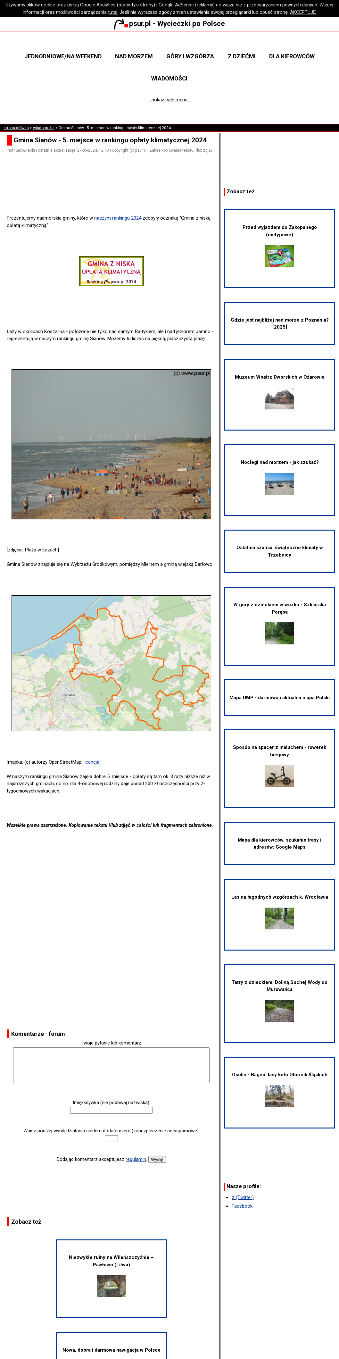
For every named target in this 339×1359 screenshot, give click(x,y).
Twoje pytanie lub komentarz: (111, 1043)
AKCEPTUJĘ (303, 12)
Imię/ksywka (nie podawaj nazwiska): (111, 1102)
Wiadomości (169, 78)
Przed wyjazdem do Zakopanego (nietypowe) (280, 245)
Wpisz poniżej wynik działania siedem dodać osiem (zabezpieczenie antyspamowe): (111, 1131)
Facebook (242, 1206)
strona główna (16, 128)
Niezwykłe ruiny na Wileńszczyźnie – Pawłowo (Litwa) (111, 1275)
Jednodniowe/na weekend (63, 56)
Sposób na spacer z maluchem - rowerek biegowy (279, 765)
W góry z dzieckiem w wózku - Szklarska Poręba (279, 623)
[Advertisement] (114, 196)
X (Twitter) (243, 1197)
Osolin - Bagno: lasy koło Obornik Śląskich (279, 1089)
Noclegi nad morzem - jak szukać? (280, 477)
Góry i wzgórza (190, 56)
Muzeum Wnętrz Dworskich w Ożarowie (280, 391)
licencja (91, 762)
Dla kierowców (292, 56)
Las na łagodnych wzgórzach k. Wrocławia (279, 911)
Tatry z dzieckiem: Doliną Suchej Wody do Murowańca (279, 1000)
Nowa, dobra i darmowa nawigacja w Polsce (111, 1350)
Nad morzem (134, 56)
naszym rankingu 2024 (117, 218)
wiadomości (43, 128)
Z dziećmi (242, 56)
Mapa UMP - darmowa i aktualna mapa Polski (279, 697)
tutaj (112, 12)
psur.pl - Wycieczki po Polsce (169, 23)
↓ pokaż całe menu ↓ (169, 100)
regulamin (136, 1159)
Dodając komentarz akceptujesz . (102, 1159)
